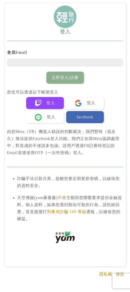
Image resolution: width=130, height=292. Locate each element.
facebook (85, 117)
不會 (62, 198)
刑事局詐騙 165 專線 (66, 212)
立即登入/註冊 (65, 77)
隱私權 (105, 274)
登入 (45, 103)
